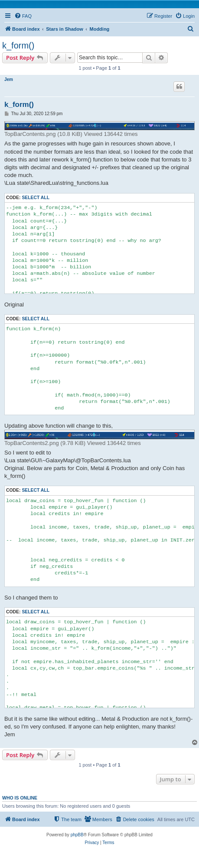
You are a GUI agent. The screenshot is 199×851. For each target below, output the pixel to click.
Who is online (19, 797)
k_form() (18, 45)
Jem (8, 79)
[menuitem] (23, 16)
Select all (35, 197)
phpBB (77, 834)
